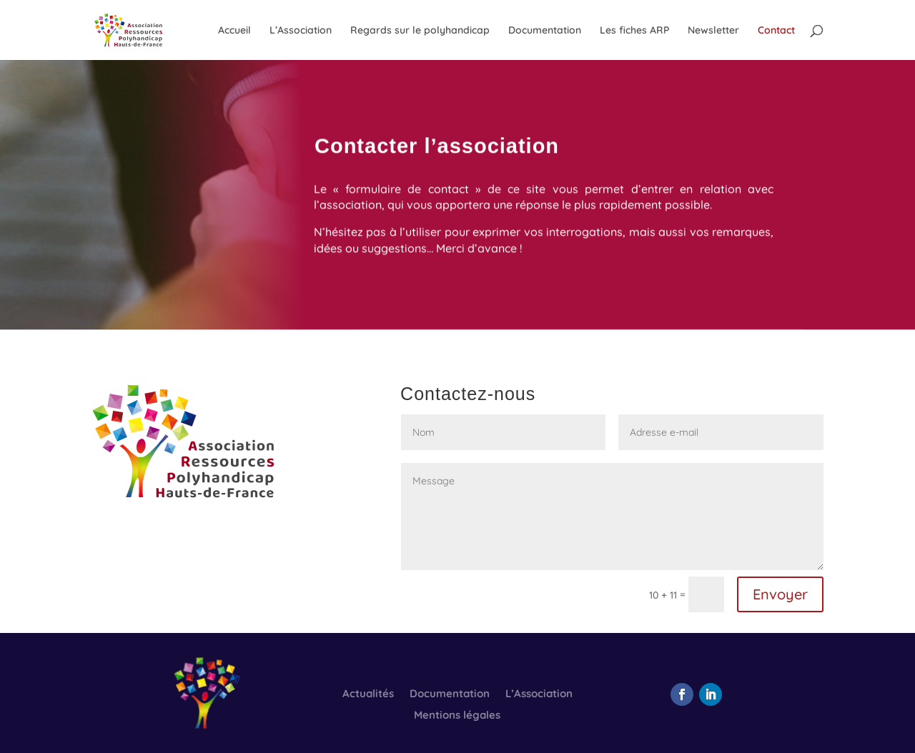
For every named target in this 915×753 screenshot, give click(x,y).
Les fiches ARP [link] (634, 30)
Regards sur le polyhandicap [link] (420, 30)
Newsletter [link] (713, 30)
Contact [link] (776, 30)
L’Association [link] (300, 30)
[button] (682, 694)
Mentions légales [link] (457, 716)
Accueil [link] (234, 30)
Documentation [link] (544, 30)
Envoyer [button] (780, 594)
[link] (142, 29)
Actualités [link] (368, 694)
